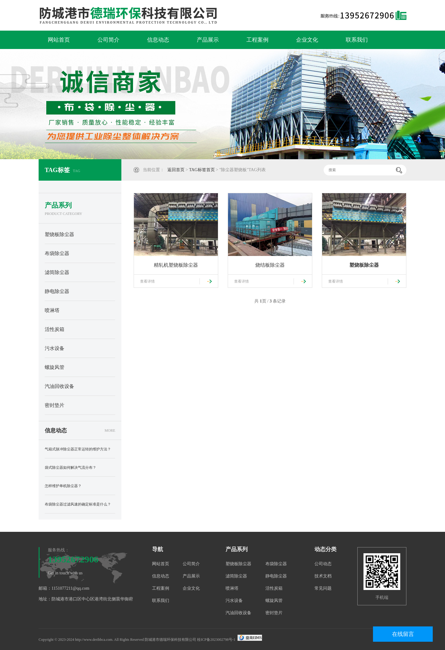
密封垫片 (54, 405)
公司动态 (323, 564)
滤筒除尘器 (57, 272)
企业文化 (307, 40)
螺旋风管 (54, 367)
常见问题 (323, 588)
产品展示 (208, 40)
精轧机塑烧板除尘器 (176, 265)
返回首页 (175, 169)
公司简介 (108, 40)
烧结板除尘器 (270, 265)
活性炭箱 (54, 329)
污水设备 (54, 348)
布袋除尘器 (57, 253)
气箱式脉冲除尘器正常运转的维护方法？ (78, 449)
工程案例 (257, 40)
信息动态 (158, 40)
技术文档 (323, 576)
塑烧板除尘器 (59, 234)
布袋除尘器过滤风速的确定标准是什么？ (78, 504)
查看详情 (147, 281)
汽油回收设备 (59, 386)
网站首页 (59, 40)
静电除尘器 (57, 291)
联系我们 (357, 40)
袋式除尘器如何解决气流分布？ (70, 467)
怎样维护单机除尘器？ (63, 486)
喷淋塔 (52, 310)
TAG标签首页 (202, 169)
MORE (110, 430)
